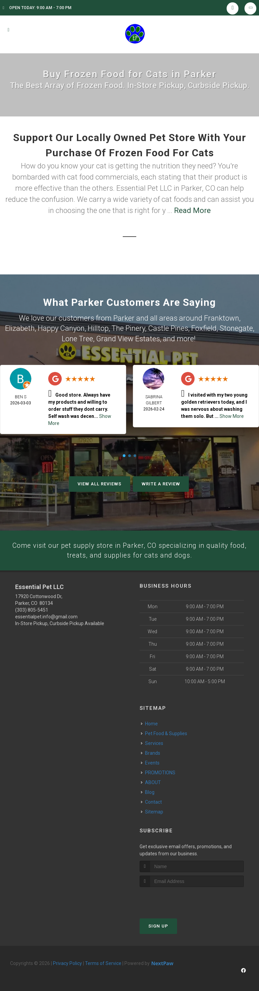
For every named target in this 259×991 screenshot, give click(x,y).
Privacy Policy (67, 962)
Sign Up (158, 925)
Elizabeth (20, 327)
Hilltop (98, 327)
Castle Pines (168, 327)
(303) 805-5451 (31, 609)
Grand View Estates (128, 337)
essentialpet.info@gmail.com (46, 616)
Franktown (221, 318)
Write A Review (161, 482)
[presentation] (175, 899)
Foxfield (204, 327)
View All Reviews (99, 482)
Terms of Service (103, 962)
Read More (192, 210)
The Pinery (128, 327)
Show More (232, 414)
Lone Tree (77, 337)
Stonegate (236, 327)
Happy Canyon (61, 327)
